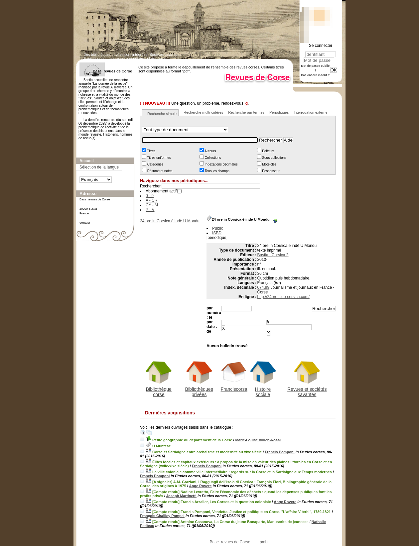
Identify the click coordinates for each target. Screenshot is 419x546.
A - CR (151, 200)
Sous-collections (274, 158)
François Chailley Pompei (162, 516)
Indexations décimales (221, 164)
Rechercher (150, 186)
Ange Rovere (200, 486)
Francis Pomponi (279, 452)
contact (84, 222)
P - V (150, 209)
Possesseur (270, 171)
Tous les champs (216, 171)
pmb (263, 542)
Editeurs (267, 151)
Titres (150, 151)
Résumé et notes (159, 171)
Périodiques (279, 112)
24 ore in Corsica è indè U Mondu (170, 221)
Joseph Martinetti (181, 496)
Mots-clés (269, 164)
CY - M (152, 205)
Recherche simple (162, 114)
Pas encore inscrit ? (315, 75)
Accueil (86, 161)
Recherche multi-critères (203, 112)
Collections (212, 158)
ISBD (216, 233)
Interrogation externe (311, 112)
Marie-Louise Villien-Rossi (258, 440)
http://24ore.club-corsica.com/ (283, 296)
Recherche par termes (246, 112)
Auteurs (210, 151)
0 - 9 (150, 195)
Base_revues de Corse (230, 542)
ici (246, 103)
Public (217, 228)
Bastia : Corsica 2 (272, 255)
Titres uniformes (158, 158)
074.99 (263, 287)
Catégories (154, 164)
